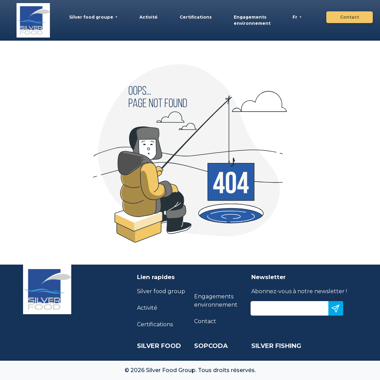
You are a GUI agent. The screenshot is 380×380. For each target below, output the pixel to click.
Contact (349, 17)
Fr (295, 17)
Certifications (196, 17)
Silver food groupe (91, 17)
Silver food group (161, 291)
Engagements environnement (252, 20)
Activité (148, 17)
